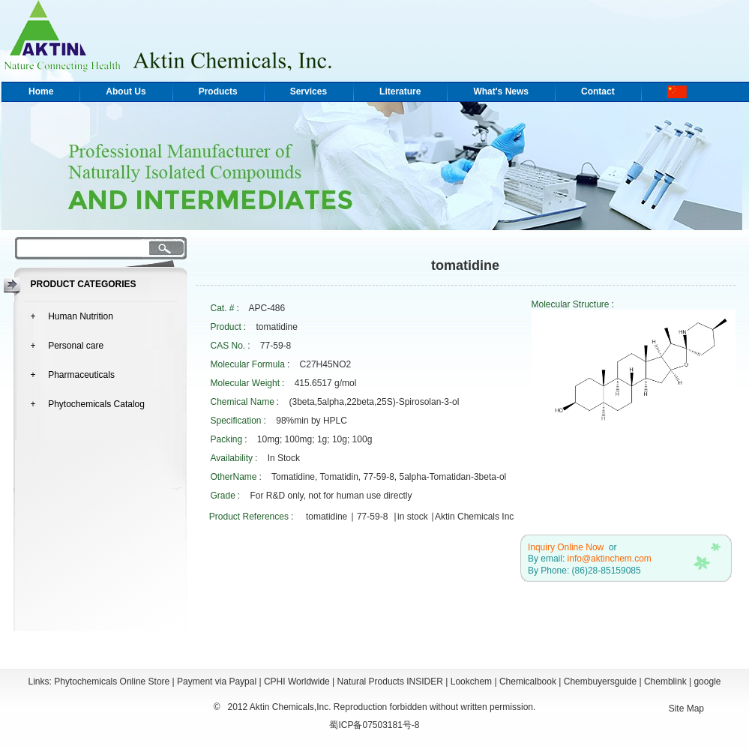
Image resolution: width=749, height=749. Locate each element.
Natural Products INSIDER (390, 681)
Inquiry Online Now (566, 547)
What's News (501, 91)
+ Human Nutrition (72, 316)
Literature (400, 91)
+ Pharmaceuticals (73, 375)
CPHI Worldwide (297, 681)
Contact (598, 91)
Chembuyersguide (600, 681)
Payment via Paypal (216, 681)
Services (308, 91)
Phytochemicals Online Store (111, 681)
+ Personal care (67, 345)
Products (218, 91)
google (707, 681)
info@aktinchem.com (610, 558)
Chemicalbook (527, 681)
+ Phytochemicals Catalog (88, 404)
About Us (125, 91)
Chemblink (665, 681)
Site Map (686, 708)
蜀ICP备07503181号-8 (374, 725)
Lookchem (471, 681)
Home (40, 91)
